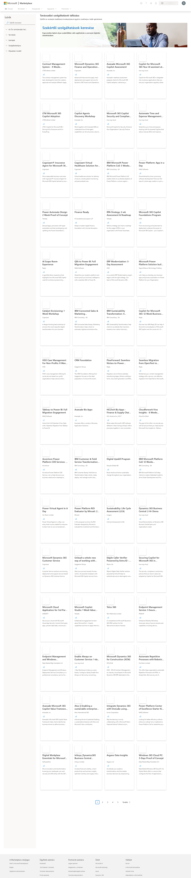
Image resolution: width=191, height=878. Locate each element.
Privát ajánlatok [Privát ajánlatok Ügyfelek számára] (44, 875)
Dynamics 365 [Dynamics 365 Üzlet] (100, 875)
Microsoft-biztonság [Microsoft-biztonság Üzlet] (101, 867)
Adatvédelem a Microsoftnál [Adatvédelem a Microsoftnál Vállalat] (134, 875)
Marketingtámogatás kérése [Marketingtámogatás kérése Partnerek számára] (76, 871)
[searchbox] (22, 22)
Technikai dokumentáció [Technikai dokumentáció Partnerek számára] (75, 875)
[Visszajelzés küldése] (141, 3)
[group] (43, 74)
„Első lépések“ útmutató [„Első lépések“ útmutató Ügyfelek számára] (47, 867)
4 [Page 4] (112, 802)
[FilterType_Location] (6, 29)
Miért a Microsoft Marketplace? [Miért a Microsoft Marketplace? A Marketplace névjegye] (19, 863)
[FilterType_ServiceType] (6, 45)
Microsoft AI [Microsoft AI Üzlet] (99, 863)
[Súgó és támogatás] (146, 3)
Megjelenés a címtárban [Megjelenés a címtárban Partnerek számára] (75, 867)
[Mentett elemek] (151, 3)
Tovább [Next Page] (125, 802)
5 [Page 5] (117, 802)
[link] (55, 75)
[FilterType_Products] (6, 34)
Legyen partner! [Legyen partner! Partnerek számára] (73, 863)
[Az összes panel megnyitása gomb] (9, 8)
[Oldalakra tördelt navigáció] (113, 804)
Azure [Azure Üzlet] (97, 871)
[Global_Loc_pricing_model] (6, 50)
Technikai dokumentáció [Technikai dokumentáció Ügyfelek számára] (47, 871)
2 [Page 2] (102, 802)
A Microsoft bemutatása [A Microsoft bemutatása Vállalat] (133, 867)
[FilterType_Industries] (6, 40)
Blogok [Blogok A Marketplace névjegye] (11, 867)
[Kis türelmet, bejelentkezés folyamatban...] (183, 3)
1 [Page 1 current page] (97, 802)
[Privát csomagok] (156, 3)
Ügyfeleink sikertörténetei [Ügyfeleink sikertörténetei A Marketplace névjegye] (17, 871)
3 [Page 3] (107, 802)
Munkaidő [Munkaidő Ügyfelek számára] (43, 863)
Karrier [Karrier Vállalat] (128, 863)
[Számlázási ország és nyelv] (168, 3)
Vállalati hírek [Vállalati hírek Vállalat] (130, 871)
